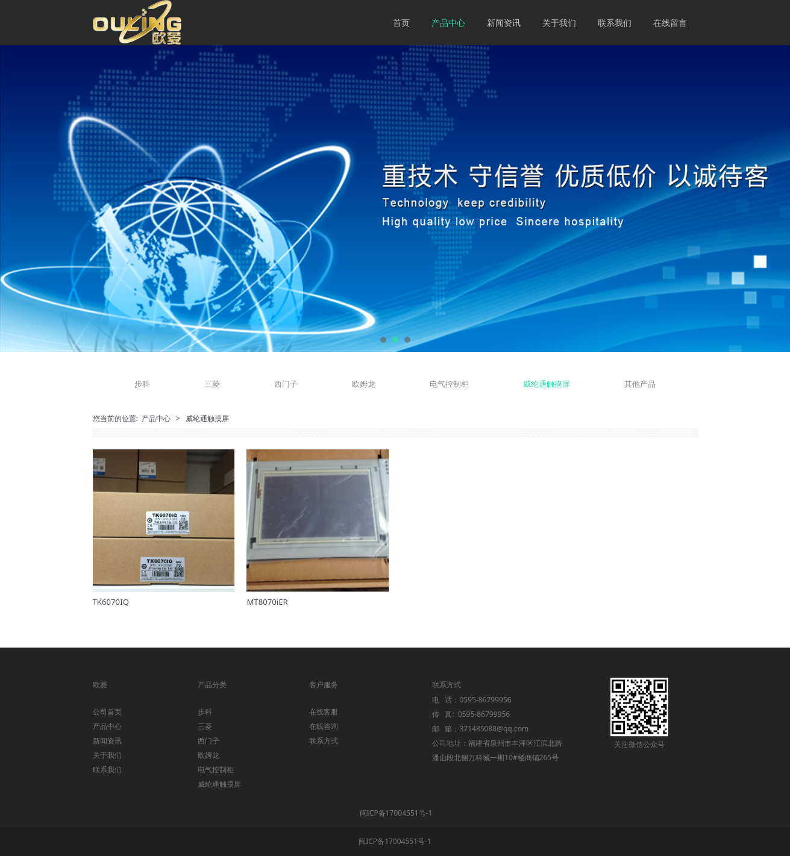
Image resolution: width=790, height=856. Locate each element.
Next (767, 199)
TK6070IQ (111, 601)
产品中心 (448, 22)
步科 (142, 383)
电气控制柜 (449, 383)
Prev (22, 199)
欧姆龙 (363, 383)
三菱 (212, 383)
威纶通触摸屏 (546, 383)
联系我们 (615, 22)
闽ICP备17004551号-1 (396, 813)
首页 (401, 22)
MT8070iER (266, 601)
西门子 (286, 383)
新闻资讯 (504, 22)
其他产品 (640, 383)
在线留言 (670, 22)
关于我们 (559, 22)
